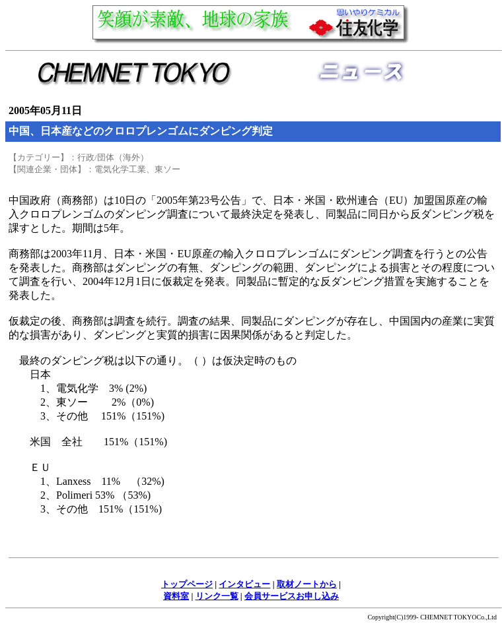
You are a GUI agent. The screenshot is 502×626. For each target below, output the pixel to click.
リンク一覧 (217, 596)
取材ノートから (307, 584)
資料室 (176, 596)
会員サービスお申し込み (291, 596)
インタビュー (244, 584)
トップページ (187, 584)
